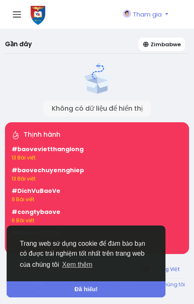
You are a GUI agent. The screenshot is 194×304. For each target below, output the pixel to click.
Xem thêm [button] (77, 264)
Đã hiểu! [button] (86, 289)
